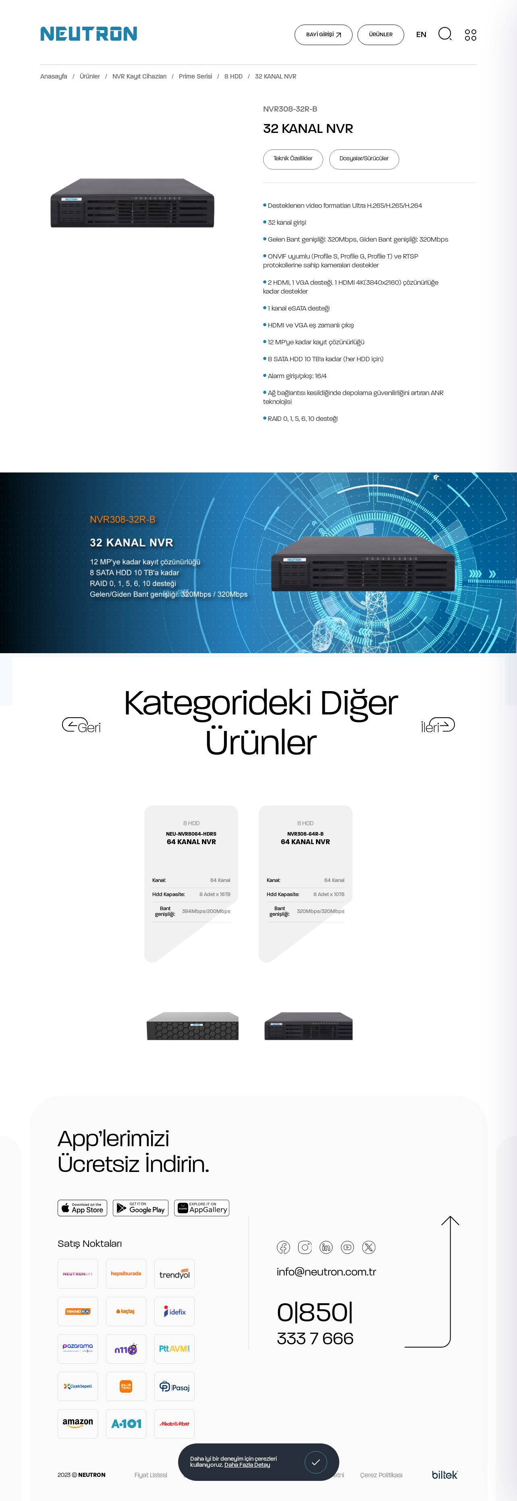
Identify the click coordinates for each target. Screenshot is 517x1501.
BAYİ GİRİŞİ (323, 35)
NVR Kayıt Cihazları (139, 77)
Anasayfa (53, 77)
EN (421, 35)
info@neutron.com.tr (326, 1272)
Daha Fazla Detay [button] (247, 1465)
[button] (316, 1462)
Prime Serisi (195, 77)
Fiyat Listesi (151, 1475)
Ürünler (90, 77)
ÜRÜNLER (380, 35)
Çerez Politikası (381, 1475)
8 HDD (233, 77)
